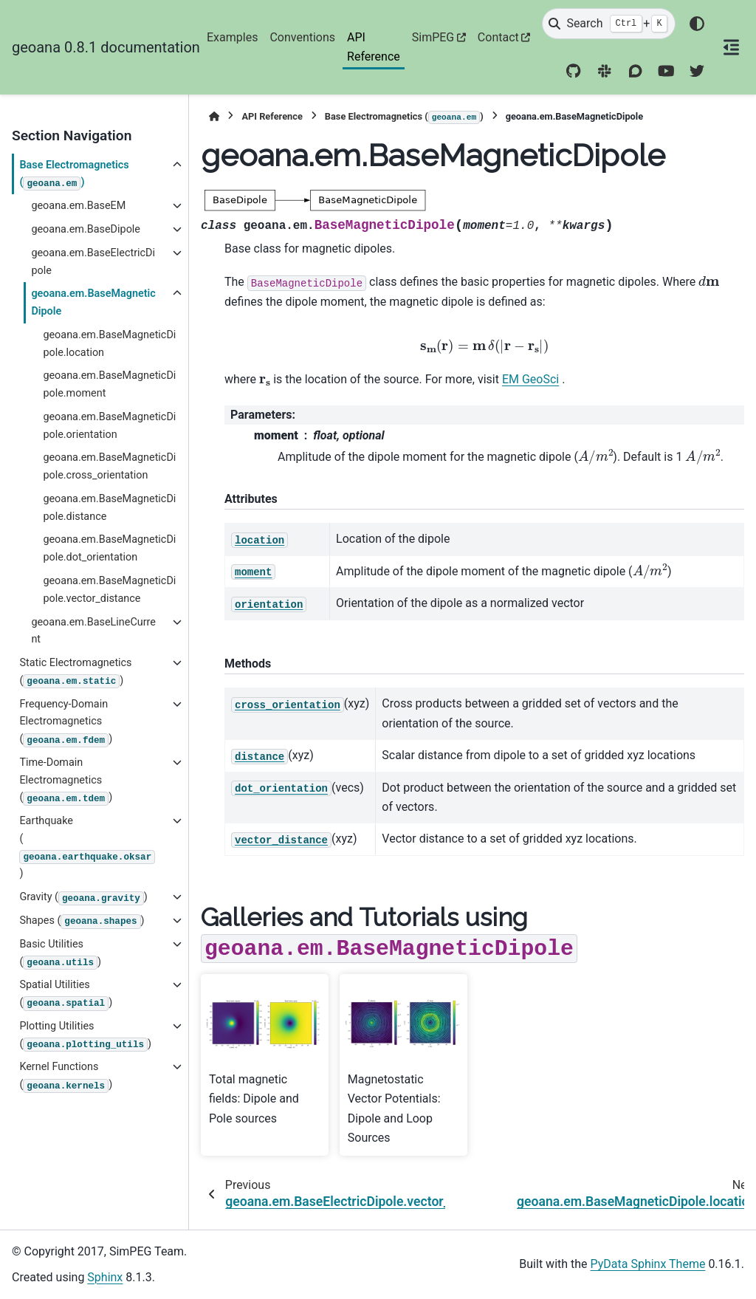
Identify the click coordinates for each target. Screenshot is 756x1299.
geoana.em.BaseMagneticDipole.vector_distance (109, 590)
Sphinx (105, 1277)
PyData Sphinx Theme (648, 1264)
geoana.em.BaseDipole (85, 229)
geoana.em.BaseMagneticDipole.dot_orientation (109, 548)
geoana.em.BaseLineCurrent (93, 631)
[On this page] (731, 47)
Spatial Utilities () (65, 994)
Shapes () (81, 921)
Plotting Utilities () (85, 1036)
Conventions (302, 37)
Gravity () (83, 898)
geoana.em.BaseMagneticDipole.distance (109, 508)
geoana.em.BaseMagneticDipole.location (109, 344)
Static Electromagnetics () (75, 672)
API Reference (373, 47)
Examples (232, 37)
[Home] (214, 116)
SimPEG (433, 37)
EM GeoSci (530, 379)
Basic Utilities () (60, 954)
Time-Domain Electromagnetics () (65, 781)
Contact (498, 37)
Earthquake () (87, 847)
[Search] (608, 23)
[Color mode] (697, 23)
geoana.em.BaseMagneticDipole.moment (109, 384)
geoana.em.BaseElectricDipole (93, 262)
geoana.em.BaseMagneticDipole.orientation (109, 426)
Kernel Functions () (65, 1076)
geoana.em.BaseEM (78, 205)
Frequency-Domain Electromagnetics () (65, 722)
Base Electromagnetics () (73, 175)
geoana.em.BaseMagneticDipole (93, 302)
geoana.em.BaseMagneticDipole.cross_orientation (109, 466)
